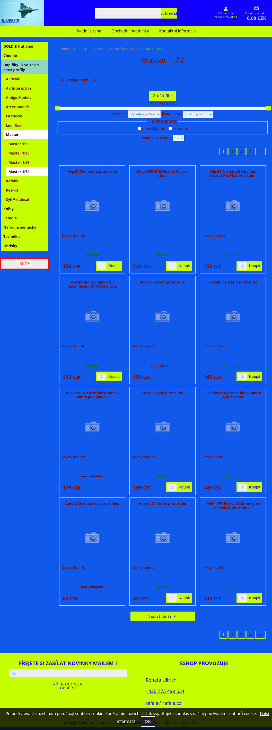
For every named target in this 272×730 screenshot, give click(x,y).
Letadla (10, 218)
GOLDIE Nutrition (18, 46)
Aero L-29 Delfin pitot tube (162, 503)
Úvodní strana (88, 31)
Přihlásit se (226, 13)
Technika (11, 236)
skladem (180, 128)
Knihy (8, 208)
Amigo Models (18, 97)
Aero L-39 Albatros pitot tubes (92, 503)
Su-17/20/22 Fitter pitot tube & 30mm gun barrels (92, 394)
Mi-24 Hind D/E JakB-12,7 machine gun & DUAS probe (92, 284)
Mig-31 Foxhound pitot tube (92, 171)
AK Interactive (18, 88)
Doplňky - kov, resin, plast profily (21, 67)
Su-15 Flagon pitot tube (162, 392)
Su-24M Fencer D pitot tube (232, 282)
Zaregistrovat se (225, 17)
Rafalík (12, 180)
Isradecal (14, 116)
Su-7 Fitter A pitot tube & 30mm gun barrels (233, 394)
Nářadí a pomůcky (19, 227)
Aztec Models (18, 106)
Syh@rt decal (17, 199)
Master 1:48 (18, 162)
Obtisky (10, 245)
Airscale (13, 78)
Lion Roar (14, 125)
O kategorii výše (75, 80)
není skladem (154, 128)
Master (12, 134)
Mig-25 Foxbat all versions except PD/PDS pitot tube (232, 173)
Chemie (10, 55)
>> (260, 151)
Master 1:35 (18, 153)
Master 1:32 (18, 143)
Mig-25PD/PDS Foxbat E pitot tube (162, 173)
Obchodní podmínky (130, 31)
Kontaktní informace (178, 31)
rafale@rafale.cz (163, 703)
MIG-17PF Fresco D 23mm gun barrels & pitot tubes (232, 505)
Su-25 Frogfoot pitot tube (162, 282)
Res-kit (12, 190)
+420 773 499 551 (165, 691)
